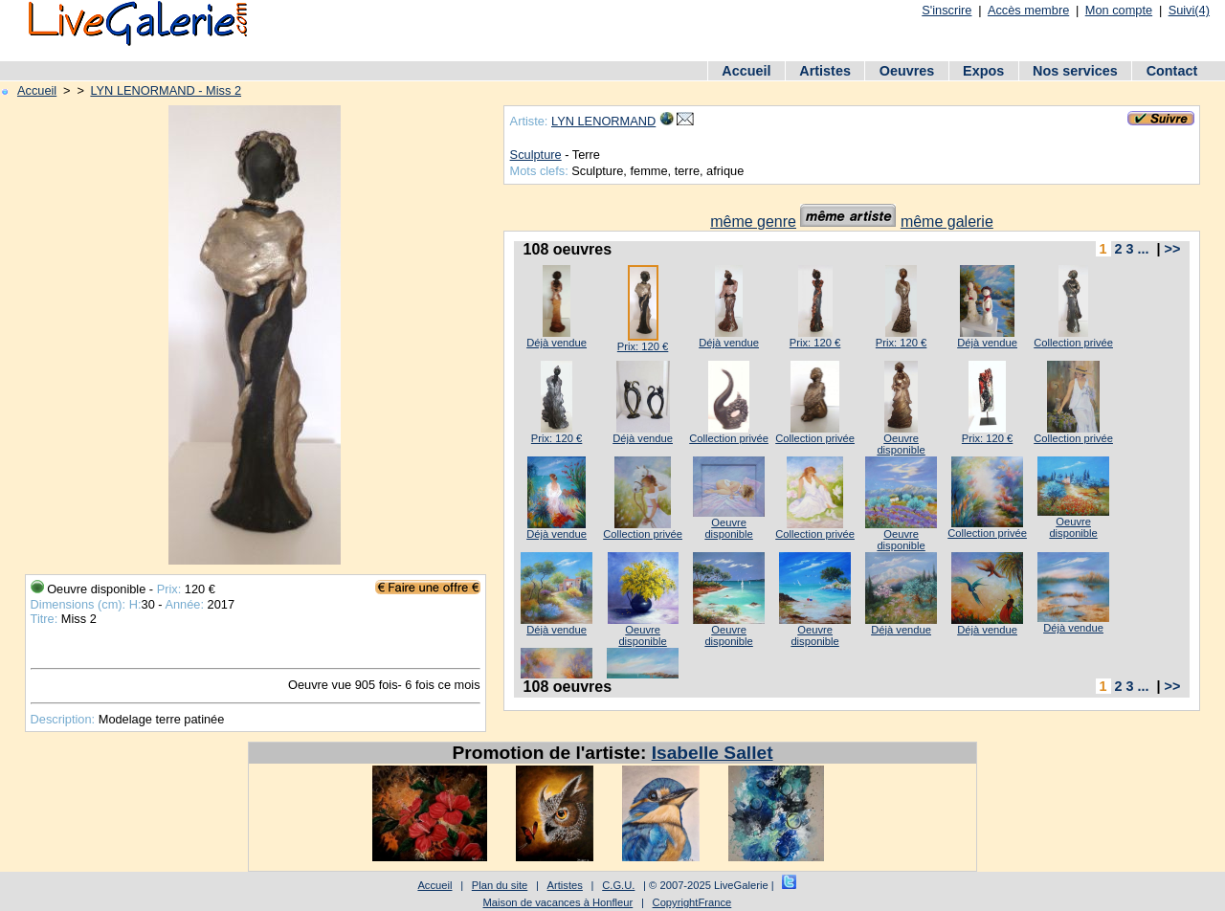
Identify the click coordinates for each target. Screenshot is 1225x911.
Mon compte (1118, 10)
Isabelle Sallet (712, 753)
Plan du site (499, 885)
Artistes (825, 70)
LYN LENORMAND (603, 121)
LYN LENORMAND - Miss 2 (165, 90)
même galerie (947, 221)
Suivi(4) (1189, 10)
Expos (983, 70)
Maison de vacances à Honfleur (558, 902)
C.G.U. (618, 885)
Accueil (746, 70)
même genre (753, 221)
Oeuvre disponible (900, 444)
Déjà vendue (556, 342)
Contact (1172, 70)
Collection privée (1073, 342)
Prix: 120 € (642, 346)
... (1143, 248)
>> (1173, 248)
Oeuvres (907, 70)
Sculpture (536, 154)
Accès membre (1028, 10)
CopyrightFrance (692, 902)
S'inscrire (946, 10)
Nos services (1075, 70)
